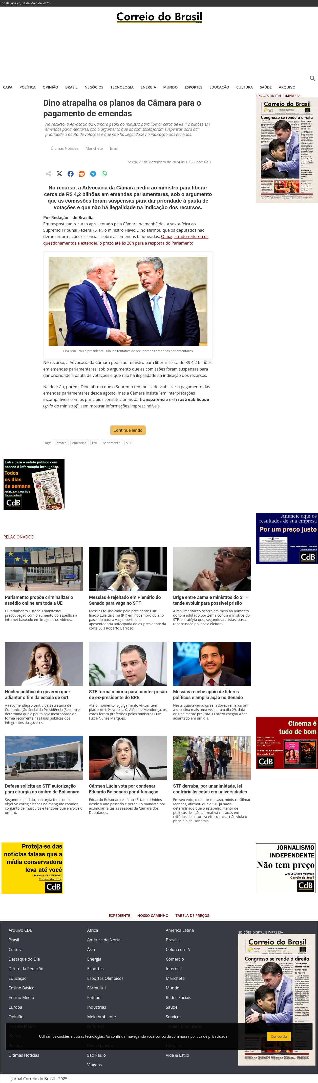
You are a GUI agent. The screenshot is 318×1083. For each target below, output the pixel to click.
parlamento (111, 443)
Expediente (119, 915)
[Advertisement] (159, 52)
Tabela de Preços (192, 915)
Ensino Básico (21, 988)
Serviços (173, 1017)
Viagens (94, 1065)
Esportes (193, 87)
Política (27, 87)
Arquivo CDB (20, 930)
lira (94, 443)
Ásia (91, 949)
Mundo (170, 87)
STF (129, 443)
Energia (148, 87)
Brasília (173, 940)
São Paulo (96, 1055)
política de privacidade (208, 1036)
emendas (79, 443)
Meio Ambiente (101, 1017)
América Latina (180, 930)
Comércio (175, 959)
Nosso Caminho (152, 915)
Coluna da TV (178, 949)
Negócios (94, 87)
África (92, 930)
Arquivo (287, 87)
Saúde (266, 87)
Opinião (50, 87)
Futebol (94, 997)
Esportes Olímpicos (105, 978)
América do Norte (104, 940)
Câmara (60, 443)
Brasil (71, 87)
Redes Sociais (178, 997)
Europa (15, 1007)
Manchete (94, 148)
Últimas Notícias (65, 148)
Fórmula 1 (96, 988)
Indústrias (96, 1007)
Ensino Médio (21, 997)
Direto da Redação (26, 968)
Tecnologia (122, 87)
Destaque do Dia (24, 959)
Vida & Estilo (177, 1055)
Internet (173, 968)
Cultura (244, 87)
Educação (219, 87)
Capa (7, 87)
